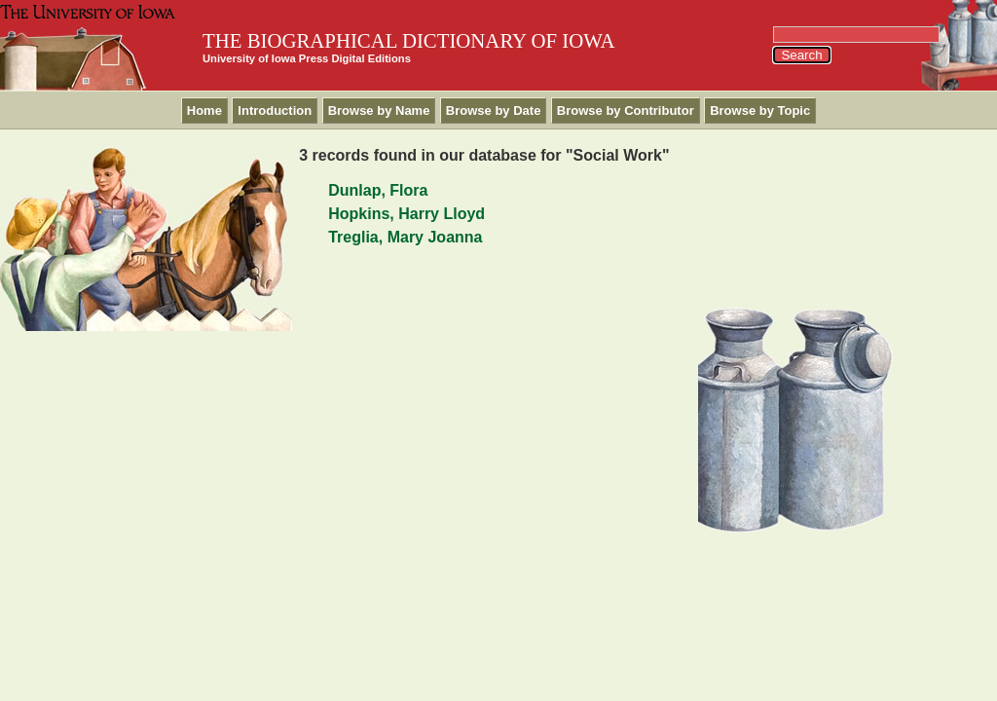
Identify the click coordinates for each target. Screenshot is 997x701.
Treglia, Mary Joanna (405, 237)
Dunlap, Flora (377, 190)
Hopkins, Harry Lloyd (406, 213)
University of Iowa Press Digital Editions (307, 58)
